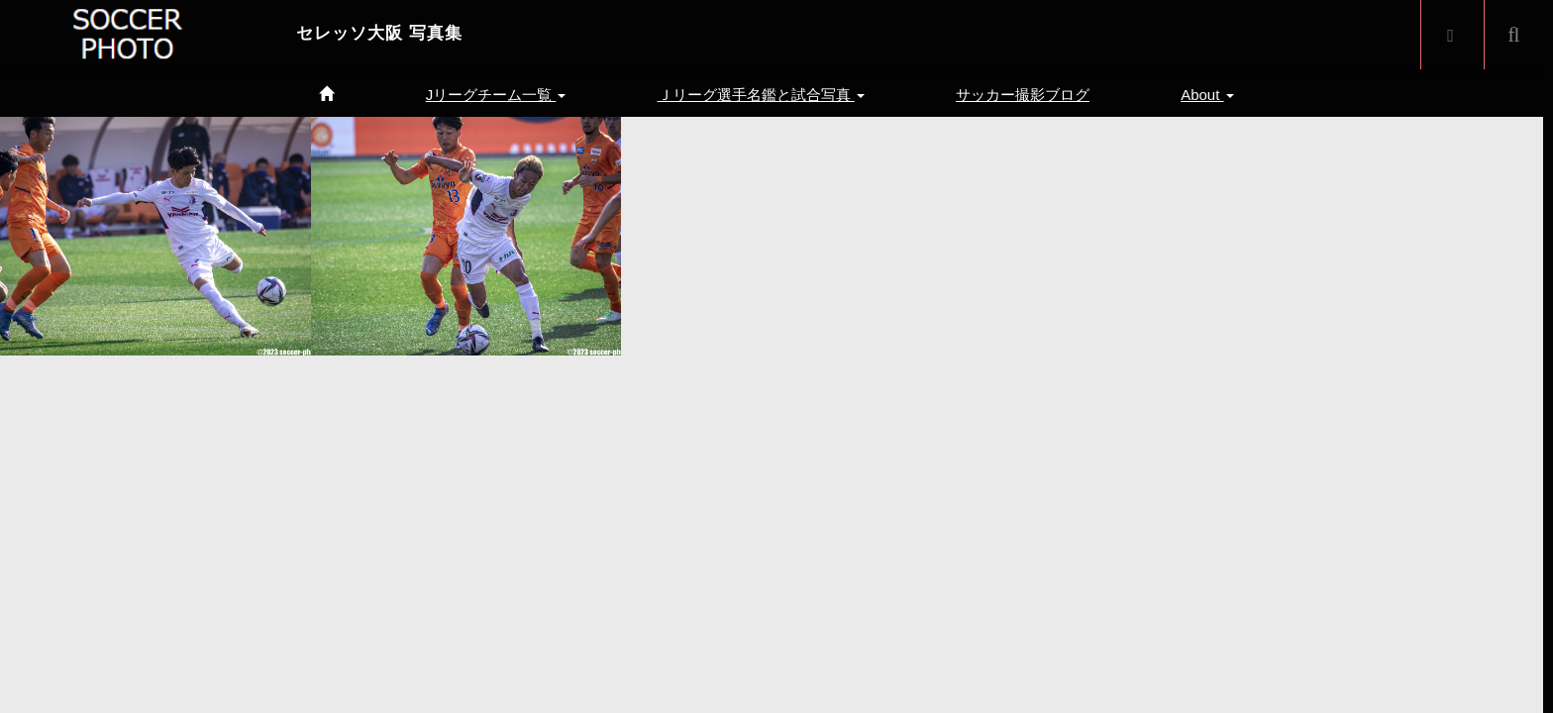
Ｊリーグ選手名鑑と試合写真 (761, 94)
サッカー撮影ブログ (1022, 94)
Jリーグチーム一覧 (496, 94)
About (1207, 94)
